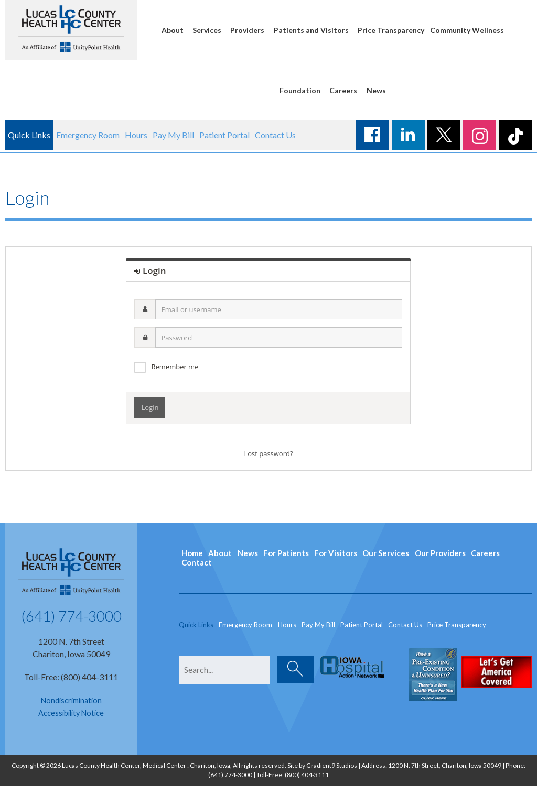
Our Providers (440, 553)
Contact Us (275, 135)
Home (192, 553)
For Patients (286, 553)
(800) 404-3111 (307, 775)
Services (206, 30)
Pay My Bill (173, 135)
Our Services (385, 553)
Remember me (174, 366)
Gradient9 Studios (331, 765)
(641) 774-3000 (71, 616)
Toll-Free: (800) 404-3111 (71, 677)
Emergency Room (88, 135)
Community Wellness (467, 30)
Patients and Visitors (311, 30)
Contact (196, 562)
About (173, 30)
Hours (136, 135)
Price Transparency (391, 30)
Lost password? (268, 453)
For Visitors (335, 553)
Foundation (300, 90)
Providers (247, 30)
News (376, 90)
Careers (343, 90)
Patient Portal (224, 135)
